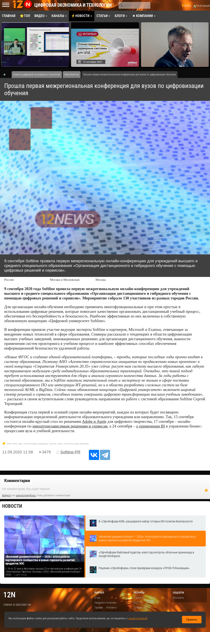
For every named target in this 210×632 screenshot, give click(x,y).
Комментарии (17, 480)
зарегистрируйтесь (26, 495)
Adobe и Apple (94, 421)
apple (20, 444)
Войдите (6, 495)
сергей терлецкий (30, 444)
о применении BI (150, 426)
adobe (15, 444)
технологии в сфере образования (76, 444)
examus (60, 444)
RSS (206, 490)
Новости (12, 506)
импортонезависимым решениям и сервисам (70, 426)
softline (9, 444)
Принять (191, 619)
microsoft (52, 444)
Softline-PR (70, 452)
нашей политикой (137, 618)
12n (9, 594)
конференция (43, 444)
